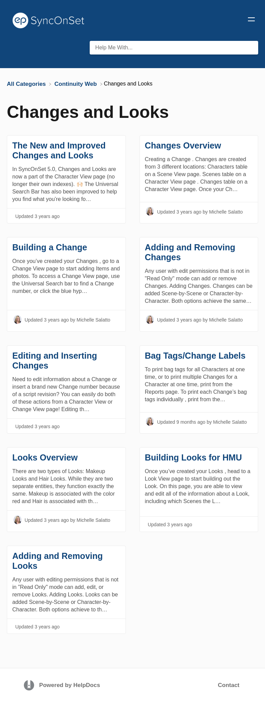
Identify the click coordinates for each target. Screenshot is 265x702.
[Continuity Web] (77, 83)
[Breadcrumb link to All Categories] (27, 83)
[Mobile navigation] (251, 20)
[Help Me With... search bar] (174, 47)
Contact (228, 685)
